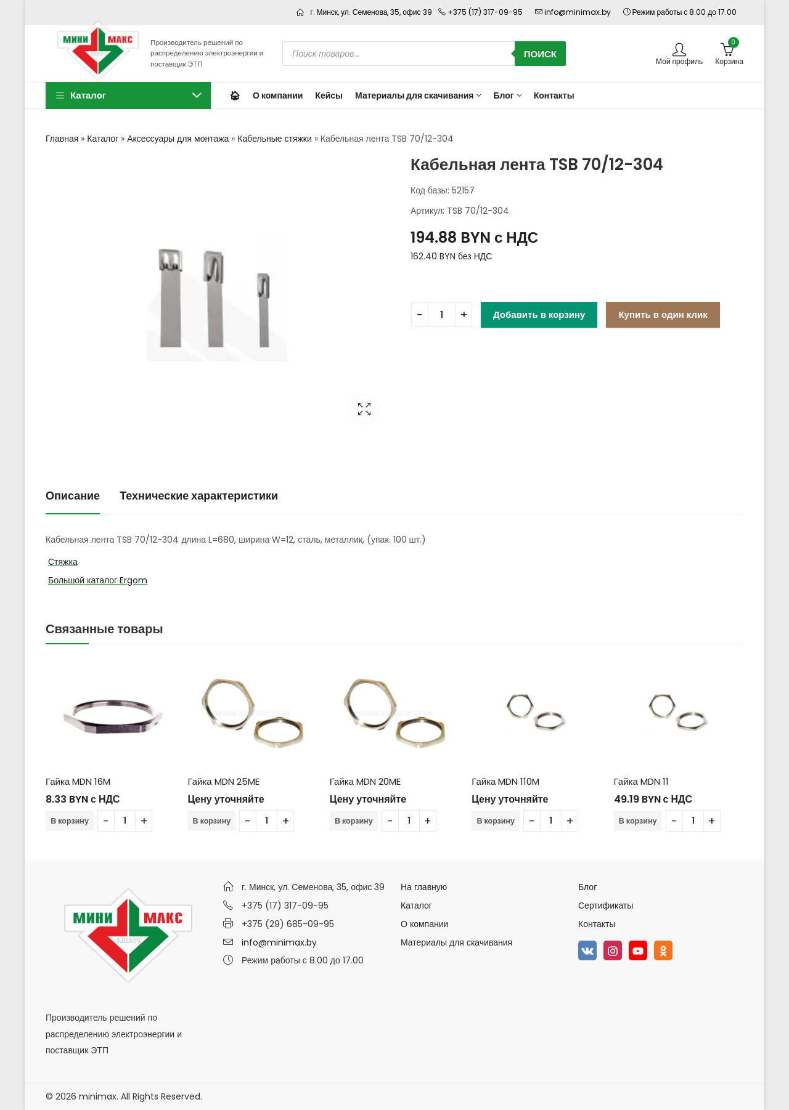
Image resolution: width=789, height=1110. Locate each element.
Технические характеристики (199, 495)
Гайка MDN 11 (641, 781)
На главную (424, 887)
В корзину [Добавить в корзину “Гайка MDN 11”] (638, 821)
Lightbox (364, 409)
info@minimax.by (279, 942)
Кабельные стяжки (274, 138)
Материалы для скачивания (456, 942)
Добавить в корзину (539, 314)
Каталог (102, 138)
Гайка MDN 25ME (223, 781)
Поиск (540, 53)
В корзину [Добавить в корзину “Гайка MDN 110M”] (496, 821)
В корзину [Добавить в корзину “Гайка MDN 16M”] (70, 821)
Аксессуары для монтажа (178, 138)
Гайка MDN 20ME (365, 781)
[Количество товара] (442, 314)
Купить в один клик (662, 314)
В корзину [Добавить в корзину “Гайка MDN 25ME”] (212, 821)
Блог (587, 887)
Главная (62, 138)
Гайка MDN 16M (78, 781)
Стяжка (63, 562)
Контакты (596, 924)
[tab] (73, 496)
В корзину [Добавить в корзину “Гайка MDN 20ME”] (354, 821)
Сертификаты (605, 905)
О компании (424, 924)
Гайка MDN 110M (505, 781)
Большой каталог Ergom (97, 580)
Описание (73, 495)
